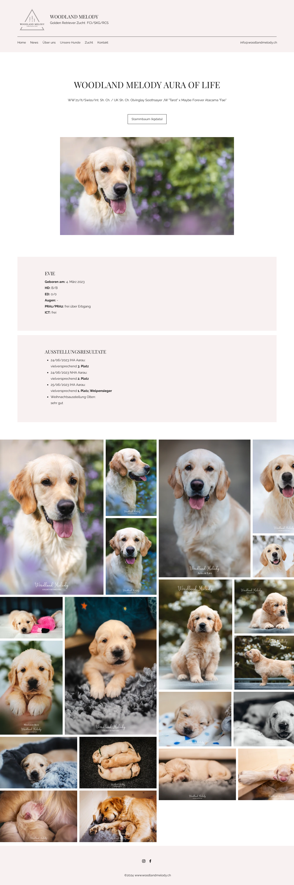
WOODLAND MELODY (74, 16)
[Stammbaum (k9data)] (147, 119)
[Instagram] (144, 861)
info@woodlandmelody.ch (258, 42)
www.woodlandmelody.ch (153, 875)
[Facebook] (150, 861)
